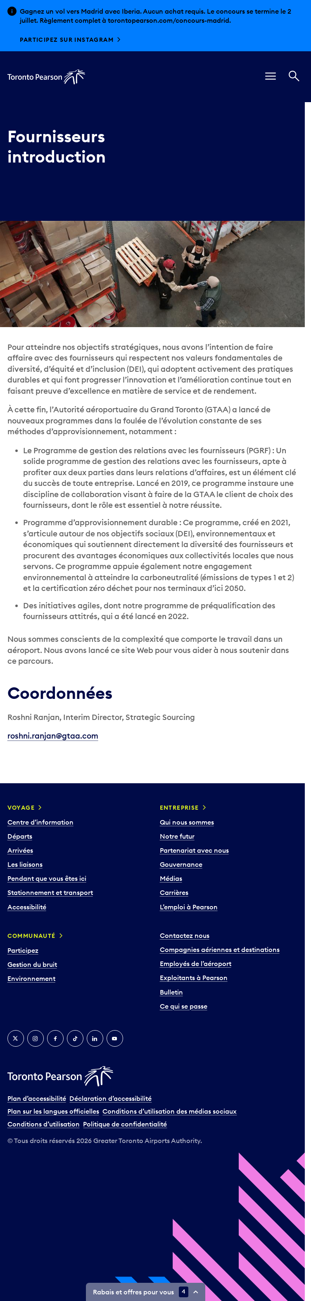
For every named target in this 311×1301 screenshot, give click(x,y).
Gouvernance (181, 864)
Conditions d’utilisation (43, 1124)
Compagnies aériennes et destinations (220, 949)
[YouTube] (115, 1038)
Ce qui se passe (183, 1006)
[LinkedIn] (95, 1038)
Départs (19, 836)
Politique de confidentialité (125, 1124)
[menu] (270, 77)
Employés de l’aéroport (195, 963)
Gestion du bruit (32, 964)
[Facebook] (55, 1038)
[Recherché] (294, 77)
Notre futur (177, 836)
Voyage (21, 807)
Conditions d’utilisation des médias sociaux (169, 1111)
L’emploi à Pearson (189, 907)
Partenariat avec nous (194, 850)
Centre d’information (40, 822)
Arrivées (20, 850)
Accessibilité (26, 907)
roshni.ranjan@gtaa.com (52, 736)
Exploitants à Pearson (194, 977)
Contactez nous (184, 935)
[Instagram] (35, 1038)
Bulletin (171, 992)
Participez (22, 950)
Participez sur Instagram (67, 39)
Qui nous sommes (187, 822)
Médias (171, 878)
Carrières (174, 892)
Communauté (31, 936)
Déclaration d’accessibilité (110, 1098)
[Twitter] (15, 1038)
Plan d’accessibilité (36, 1098)
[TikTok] (75, 1038)
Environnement (31, 978)
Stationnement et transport (50, 892)
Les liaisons (25, 864)
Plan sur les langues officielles (53, 1111)
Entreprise (179, 807)
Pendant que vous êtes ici (46, 878)
